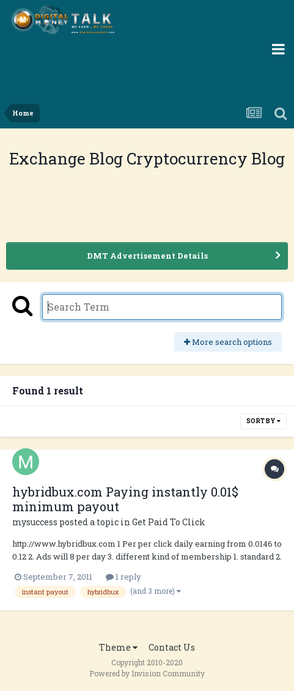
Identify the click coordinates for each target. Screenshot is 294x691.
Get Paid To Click (168, 522)
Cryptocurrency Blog (206, 158)
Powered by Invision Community (147, 673)
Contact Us (172, 647)
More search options (228, 341)
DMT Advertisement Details (147, 255)
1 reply (123, 576)
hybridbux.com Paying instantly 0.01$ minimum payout (125, 499)
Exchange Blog (68, 158)
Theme (118, 647)
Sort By (263, 421)
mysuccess (34, 522)
